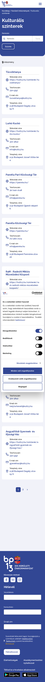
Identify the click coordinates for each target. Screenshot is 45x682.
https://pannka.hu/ (19, 182)
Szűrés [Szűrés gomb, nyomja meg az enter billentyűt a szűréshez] (8, 46)
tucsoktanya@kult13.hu (21, 98)
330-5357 (14, 90)
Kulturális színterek (13, 23)
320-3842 (14, 142)
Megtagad (22, 387)
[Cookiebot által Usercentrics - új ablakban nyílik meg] (32, 293)
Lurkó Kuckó (13, 123)
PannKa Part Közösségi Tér (21, 174)
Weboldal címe (16, 77)
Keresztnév (8, 607)
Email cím (13, 403)
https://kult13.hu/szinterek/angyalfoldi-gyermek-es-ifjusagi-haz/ (24, 445)
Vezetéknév (9, 592)
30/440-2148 (16, 190)
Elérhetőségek (11, 660)
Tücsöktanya (13, 72)
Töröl (37, 39)
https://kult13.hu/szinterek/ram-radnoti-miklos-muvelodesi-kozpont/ (24, 285)
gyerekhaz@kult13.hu (20, 463)
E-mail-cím (14, 95)
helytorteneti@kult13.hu (21, 406)
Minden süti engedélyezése (22, 371)
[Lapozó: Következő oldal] (27, 490)
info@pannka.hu (17, 198)
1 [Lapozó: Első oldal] (18, 490)
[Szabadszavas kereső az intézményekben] (17, 39)
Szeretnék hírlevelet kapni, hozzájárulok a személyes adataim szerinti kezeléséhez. (22, 640)
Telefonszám (15, 88)
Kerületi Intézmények (20, 11)
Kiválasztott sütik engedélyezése (22, 379)
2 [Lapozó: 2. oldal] (23, 490)
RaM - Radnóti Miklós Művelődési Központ (18, 273)
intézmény (8, 62)
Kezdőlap (6, 11)
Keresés (5, 33)
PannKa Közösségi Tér (18, 223)
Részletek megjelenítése (27, 363)
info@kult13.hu (17, 149)
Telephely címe (15, 103)
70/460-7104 (16, 239)
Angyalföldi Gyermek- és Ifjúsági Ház (20, 433)
